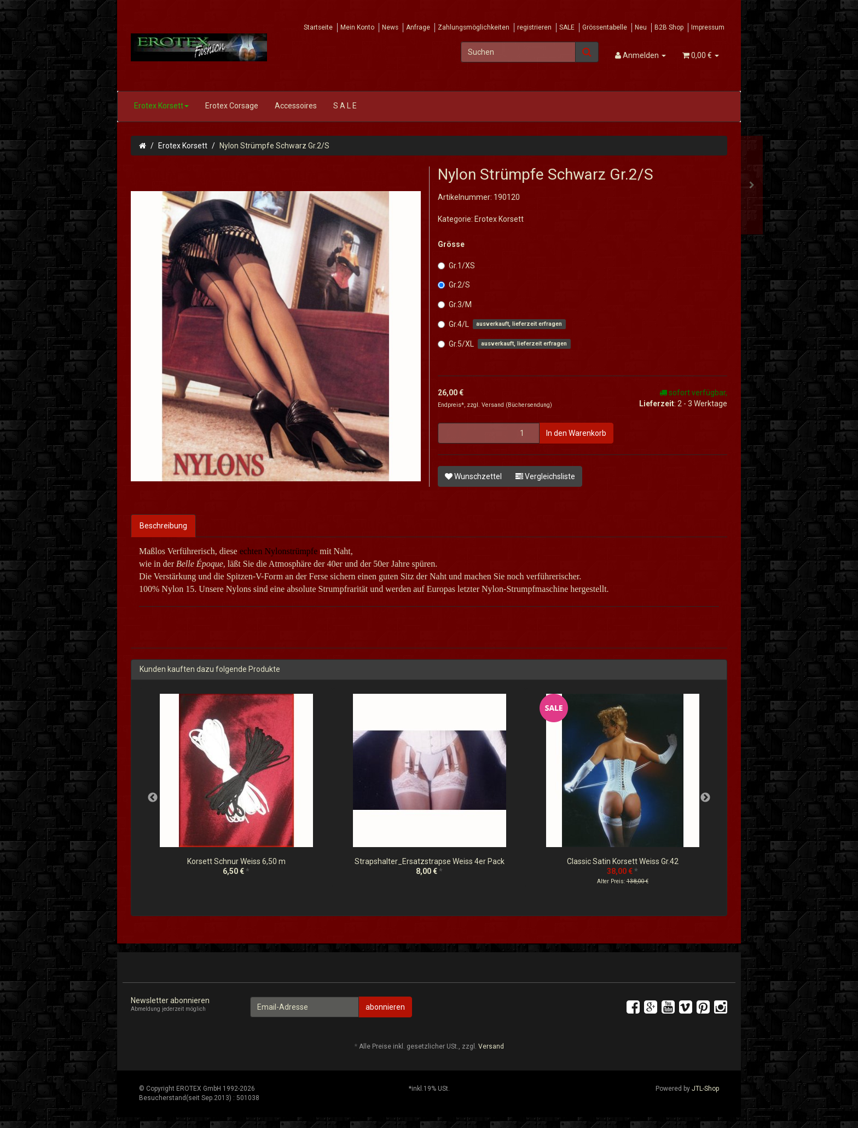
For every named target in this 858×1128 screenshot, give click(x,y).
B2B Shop (668, 27)
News (390, 27)
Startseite (318, 27)
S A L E (345, 105)
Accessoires (296, 105)
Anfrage (418, 27)
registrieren (534, 27)
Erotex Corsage (231, 105)
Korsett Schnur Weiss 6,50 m (236, 861)
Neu (641, 27)
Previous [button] (153, 798)
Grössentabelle (604, 27)
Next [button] (705, 798)
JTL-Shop (705, 1088)
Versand (494, 404)
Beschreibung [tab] (163, 525)
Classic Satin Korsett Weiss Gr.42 (623, 861)
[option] (236, 793)
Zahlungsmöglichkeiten (473, 27)
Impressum (707, 27)
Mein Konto (357, 27)
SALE (567, 27)
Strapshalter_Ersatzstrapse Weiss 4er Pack (430, 861)
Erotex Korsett (161, 105)
